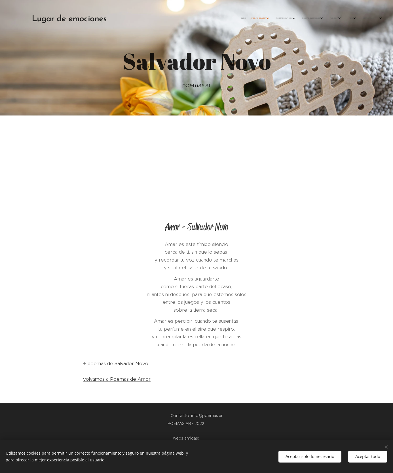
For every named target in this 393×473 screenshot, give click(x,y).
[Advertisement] (196, 158)
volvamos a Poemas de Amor (117, 379)
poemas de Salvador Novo (117, 363)
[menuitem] (321, 18)
